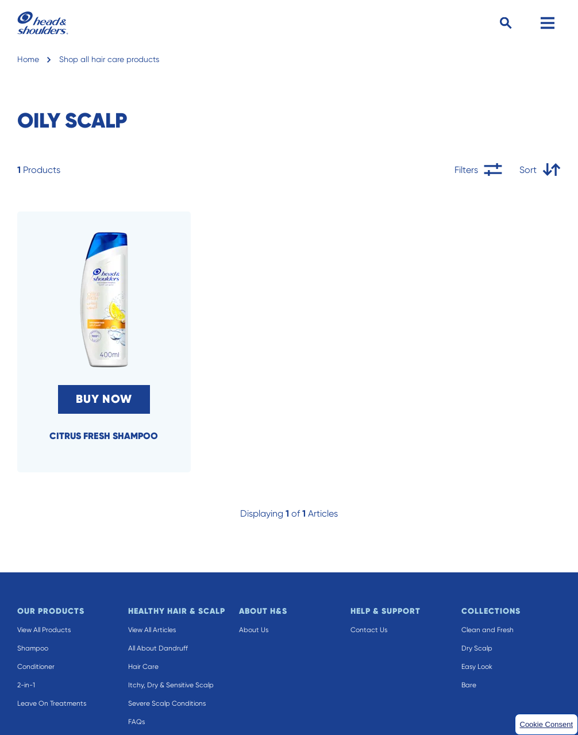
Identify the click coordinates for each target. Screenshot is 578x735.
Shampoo (32, 648)
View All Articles (152, 630)
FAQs (136, 722)
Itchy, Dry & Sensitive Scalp (171, 685)
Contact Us (368, 630)
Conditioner (36, 667)
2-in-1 (26, 685)
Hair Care (143, 667)
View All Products (44, 630)
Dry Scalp (476, 648)
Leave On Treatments (51, 703)
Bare (468, 685)
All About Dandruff (158, 648)
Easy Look (476, 667)
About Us (253, 630)
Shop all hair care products (109, 59)
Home (28, 59)
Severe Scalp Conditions (167, 703)
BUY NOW (104, 399)
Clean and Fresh (487, 630)
